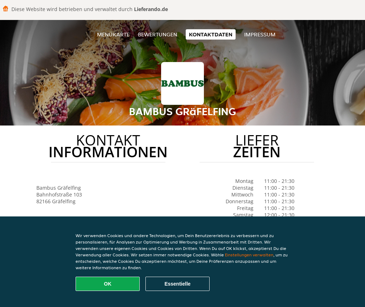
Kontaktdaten (210, 34)
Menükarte (113, 34)
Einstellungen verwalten (249, 254)
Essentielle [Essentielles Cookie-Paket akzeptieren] (177, 284)
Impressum (260, 34)
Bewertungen (157, 34)
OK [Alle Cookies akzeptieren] (108, 284)
